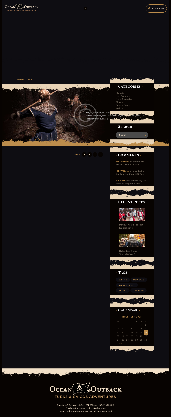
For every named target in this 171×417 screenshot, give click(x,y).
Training (120, 108)
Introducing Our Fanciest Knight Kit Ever (131, 226)
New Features (123, 96)
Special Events (123, 105)
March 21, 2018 (24, 79)
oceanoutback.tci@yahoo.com (91, 408)
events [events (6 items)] (123, 280)
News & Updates (124, 99)
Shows (119, 102)
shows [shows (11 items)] (123, 290)
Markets (120, 93)
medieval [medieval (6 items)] (138, 280)
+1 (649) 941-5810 (106, 405)
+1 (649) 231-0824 (86, 405)
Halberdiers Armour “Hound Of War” (128, 252)
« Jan (119, 343)
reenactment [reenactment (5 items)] (127, 285)
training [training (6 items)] (138, 290)
